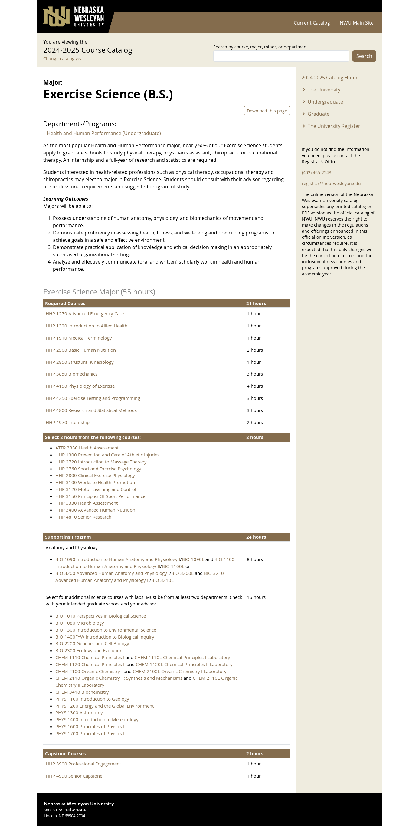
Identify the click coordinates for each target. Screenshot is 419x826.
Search (364, 56)
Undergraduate (325, 101)
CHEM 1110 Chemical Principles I (90, 657)
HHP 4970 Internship (68, 422)
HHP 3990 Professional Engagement (83, 764)
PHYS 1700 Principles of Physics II (90, 733)
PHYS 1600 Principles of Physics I (89, 726)
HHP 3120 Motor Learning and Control (95, 489)
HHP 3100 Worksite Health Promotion (95, 482)
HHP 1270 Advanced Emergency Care (85, 313)
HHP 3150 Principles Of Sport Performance (100, 496)
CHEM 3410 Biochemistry (82, 692)
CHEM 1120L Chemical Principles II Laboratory (184, 664)
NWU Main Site (357, 22)
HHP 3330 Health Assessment (86, 503)
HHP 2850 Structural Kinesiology (80, 362)
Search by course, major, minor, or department (260, 47)
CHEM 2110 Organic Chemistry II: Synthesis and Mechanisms (118, 678)
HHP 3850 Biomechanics (71, 374)
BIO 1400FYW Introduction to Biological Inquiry (104, 637)
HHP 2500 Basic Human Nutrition (81, 350)
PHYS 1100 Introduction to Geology (92, 699)
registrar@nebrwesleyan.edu (331, 183)
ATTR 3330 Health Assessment (87, 448)
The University (324, 89)
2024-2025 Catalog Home (330, 77)
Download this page (267, 111)
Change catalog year (63, 58)
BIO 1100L (173, 566)
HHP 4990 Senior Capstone (74, 776)
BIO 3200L (182, 573)
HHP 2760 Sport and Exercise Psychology (98, 469)
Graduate (318, 114)
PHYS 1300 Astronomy (79, 712)
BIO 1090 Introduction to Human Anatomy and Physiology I (117, 559)
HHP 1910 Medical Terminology (79, 338)
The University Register (334, 126)
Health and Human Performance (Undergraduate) (104, 133)
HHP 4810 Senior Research (83, 517)
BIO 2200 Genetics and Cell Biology (92, 643)
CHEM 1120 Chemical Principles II (90, 664)
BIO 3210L (162, 580)
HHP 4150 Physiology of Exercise (80, 386)
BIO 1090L (193, 559)
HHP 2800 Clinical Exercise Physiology (95, 475)
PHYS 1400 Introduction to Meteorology (97, 719)
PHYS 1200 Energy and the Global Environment (104, 706)
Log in (368, 6)
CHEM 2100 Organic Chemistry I (89, 671)
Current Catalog (312, 22)
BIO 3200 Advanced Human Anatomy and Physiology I (112, 573)
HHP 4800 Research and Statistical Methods (91, 410)
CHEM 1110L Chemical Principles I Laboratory (182, 657)
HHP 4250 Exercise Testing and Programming (93, 398)
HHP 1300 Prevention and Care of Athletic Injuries (107, 455)
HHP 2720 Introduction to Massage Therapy (101, 462)
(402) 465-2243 (316, 172)
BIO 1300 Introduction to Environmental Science (105, 630)
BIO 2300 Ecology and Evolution (89, 650)
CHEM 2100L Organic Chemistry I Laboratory (180, 671)
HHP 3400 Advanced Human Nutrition (95, 510)
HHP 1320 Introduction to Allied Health (86, 326)
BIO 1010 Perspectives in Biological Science (100, 616)
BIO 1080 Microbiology (79, 623)
